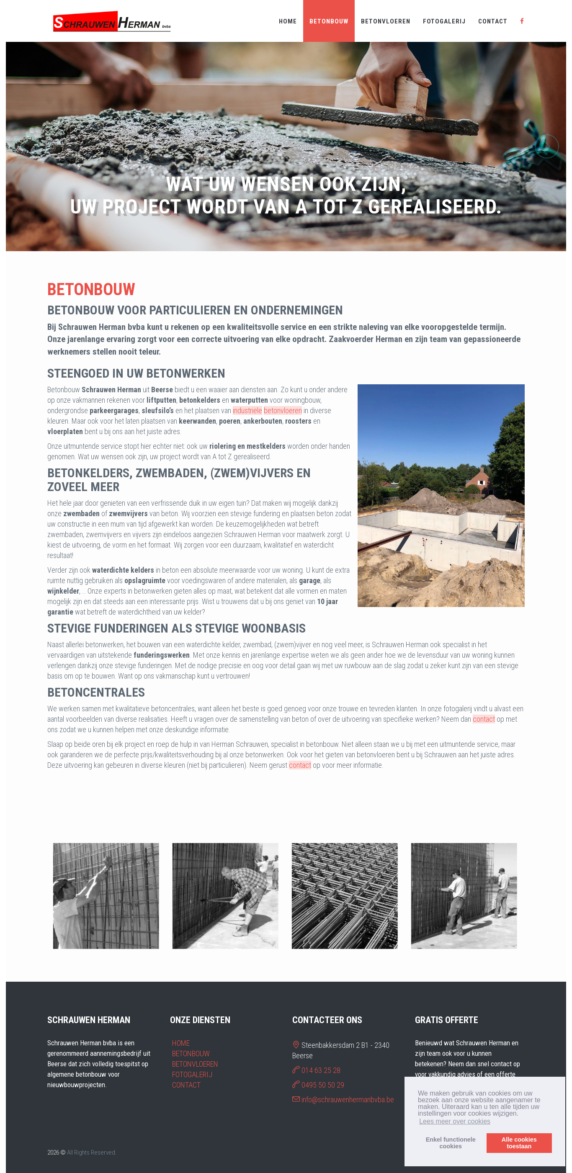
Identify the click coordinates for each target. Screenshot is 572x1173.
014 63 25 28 (320, 1070)
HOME (288, 21)
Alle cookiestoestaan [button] (519, 1143)
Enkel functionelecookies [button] (451, 1143)
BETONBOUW (328, 21)
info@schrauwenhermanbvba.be (347, 1099)
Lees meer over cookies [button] (454, 1121)
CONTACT (493, 21)
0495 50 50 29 (322, 1084)
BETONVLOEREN (385, 21)
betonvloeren (283, 410)
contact (484, 719)
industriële (247, 410)
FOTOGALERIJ (444, 21)
